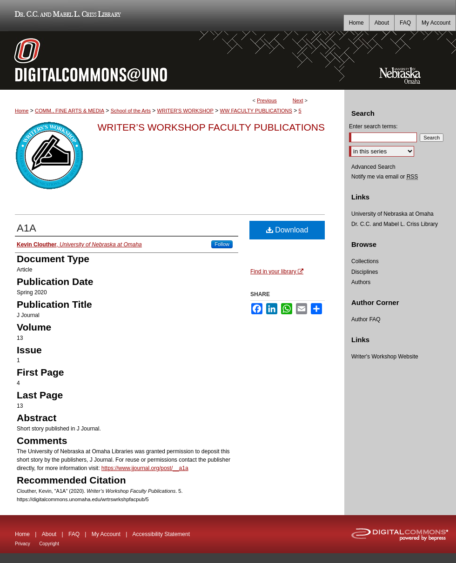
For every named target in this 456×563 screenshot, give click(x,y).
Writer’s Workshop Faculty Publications (211, 127)
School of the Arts (131, 110)
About (49, 534)
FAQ (74, 534)
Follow (222, 244)
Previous (267, 100)
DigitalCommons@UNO (172, 60)
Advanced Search (373, 167)
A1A (26, 228)
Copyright (49, 543)
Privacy (22, 543)
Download (287, 230)
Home (21, 110)
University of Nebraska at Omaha (392, 214)
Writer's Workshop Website (384, 356)
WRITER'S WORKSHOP (185, 110)
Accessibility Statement (161, 534)
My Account (106, 534)
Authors (360, 282)
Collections (365, 261)
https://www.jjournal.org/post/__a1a (144, 468)
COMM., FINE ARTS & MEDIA (69, 110)
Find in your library (276, 271)
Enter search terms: (373, 126)
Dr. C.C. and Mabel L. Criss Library (66, 15)
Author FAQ (366, 319)
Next (298, 100)
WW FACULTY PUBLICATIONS (256, 110)
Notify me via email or (384, 176)
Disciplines (364, 272)
